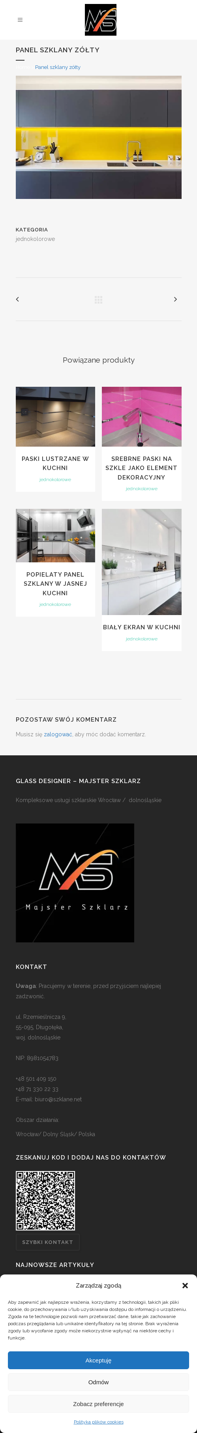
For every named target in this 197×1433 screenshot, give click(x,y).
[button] (185, 1286)
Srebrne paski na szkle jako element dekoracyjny (141, 468)
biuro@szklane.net (58, 1099)
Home (23, 67)
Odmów (98, 1382)
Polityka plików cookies (99, 1422)
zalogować (58, 734)
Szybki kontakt (47, 1242)
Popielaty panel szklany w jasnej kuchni (55, 584)
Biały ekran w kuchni (141, 627)
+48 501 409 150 (36, 1079)
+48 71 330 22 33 (37, 1089)
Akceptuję (99, 1360)
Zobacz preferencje (98, 1404)
